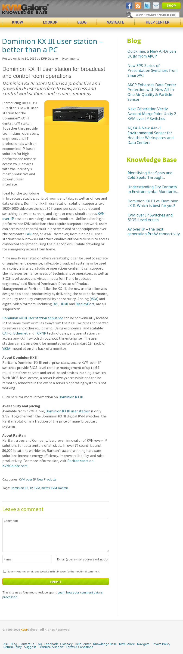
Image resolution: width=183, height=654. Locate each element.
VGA (94, 298)
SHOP (171, 5)
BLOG (82, 22)
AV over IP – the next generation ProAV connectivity (153, 231)
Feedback (51, 644)
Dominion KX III (71, 397)
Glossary (66, 644)
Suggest (30, 647)
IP (31, 488)
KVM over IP (27, 479)
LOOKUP (50, 22)
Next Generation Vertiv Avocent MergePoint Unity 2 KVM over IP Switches (151, 113)
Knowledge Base (152, 159)
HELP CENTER (157, 22)
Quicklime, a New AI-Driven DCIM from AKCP (151, 54)
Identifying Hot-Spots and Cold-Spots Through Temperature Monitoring (149, 175)
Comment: (55, 535)
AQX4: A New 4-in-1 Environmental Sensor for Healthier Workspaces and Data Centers (150, 135)
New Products (46, 479)
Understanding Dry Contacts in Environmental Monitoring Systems (152, 189)
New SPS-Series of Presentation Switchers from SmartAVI (152, 70)
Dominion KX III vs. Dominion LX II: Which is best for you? (152, 203)
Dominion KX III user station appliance (32, 318)
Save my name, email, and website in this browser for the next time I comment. (54, 571)
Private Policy (161, 644)
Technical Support (50, 647)
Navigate (143, 644)
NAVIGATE (115, 22)
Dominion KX (19, 488)
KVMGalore (127, 644)
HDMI (63, 303)
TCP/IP (40, 333)
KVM (37, 488)
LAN (28, 233)
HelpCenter (83, 644)
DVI (55, 303)
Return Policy (12, 647)
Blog (134, 40)
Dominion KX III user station (68, 411)
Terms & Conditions (79, 647)
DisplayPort (84, 303)
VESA (6, 348)
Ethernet (20, 333)
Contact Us (26, 644)
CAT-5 (7, 333)
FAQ (39, 644)
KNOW (17, 22)
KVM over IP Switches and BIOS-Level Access (150, 217)
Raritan (63, 488)
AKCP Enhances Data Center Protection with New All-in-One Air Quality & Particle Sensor (151, 92)
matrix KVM (49, 488)
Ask (6, 644)
